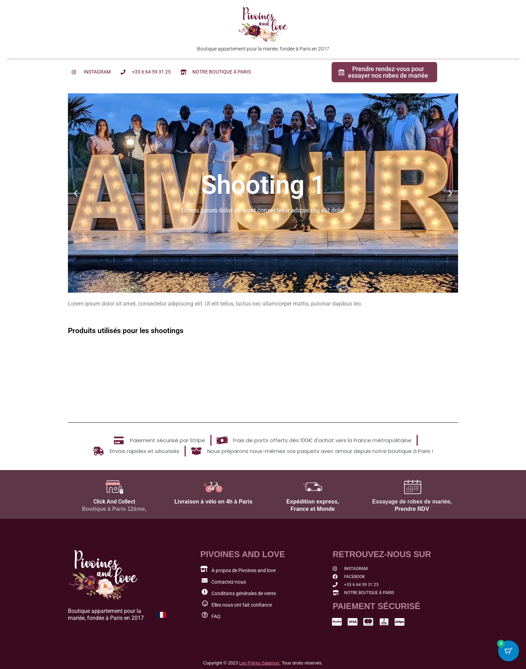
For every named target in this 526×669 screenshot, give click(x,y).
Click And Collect (114, 501)
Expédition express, (312, 502)
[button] (75, 193)
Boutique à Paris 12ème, (114, 509)
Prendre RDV (412, 509)
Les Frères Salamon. (260, 663)
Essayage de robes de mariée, (412, 502)
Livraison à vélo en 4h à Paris (213, 502)
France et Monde (313, 509)
